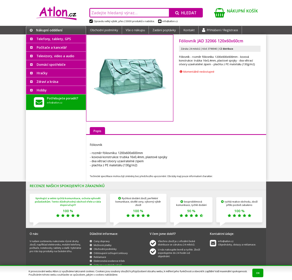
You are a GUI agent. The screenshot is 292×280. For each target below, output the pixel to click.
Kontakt (189, 30)
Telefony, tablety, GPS (53, 39)
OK (258, 273)
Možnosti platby (103, 245)
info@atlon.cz (168, 21)
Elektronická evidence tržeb (109, 261)
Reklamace (100, 257)
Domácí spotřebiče (51, 64)
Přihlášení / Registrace (220, 30)
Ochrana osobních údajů (108, 265)
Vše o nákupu (135, 30)
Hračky (41, 73)
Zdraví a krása (47, 81)
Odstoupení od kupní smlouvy (111, 253)
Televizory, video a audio (55, 56)
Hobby (41, 90)
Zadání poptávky (164, 30)
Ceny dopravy (102, 241)
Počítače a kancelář (51, 47)
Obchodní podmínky (104, 30)
